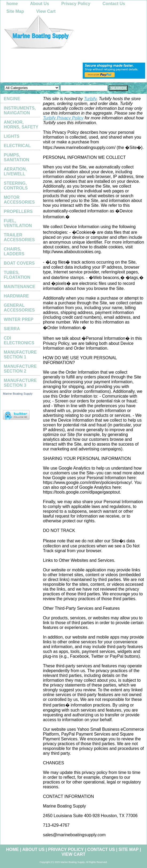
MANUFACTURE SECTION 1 (20, 354)
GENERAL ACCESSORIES (19, 307)
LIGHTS (11, 136)
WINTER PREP (18, 319)
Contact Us (113, 3)
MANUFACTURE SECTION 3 (20, 382)
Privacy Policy (75, 3)
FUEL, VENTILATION (18, 223)
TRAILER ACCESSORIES (19, 237)
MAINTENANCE (19, 286)
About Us (39, 3)
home (12, 3)
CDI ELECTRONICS (19, 340)
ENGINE (12, 98)
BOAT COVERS (19, 263)
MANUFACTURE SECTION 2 (20, 368)
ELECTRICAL (17, 145)
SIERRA (12, 328)
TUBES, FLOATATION (17, 275)
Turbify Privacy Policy (63, 118)
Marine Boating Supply (18, 393)
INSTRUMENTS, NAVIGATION (20, 110)
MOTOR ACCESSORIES (19, 199)
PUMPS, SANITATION (16, 157)
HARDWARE (16, 296)
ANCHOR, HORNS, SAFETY (21, 124)
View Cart (46, 11)
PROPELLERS (18, 211)
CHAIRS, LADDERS (14, 251)
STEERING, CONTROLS (16, 185)
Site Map (15, 11)
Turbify (90, 98)
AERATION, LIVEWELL (15, 171)
